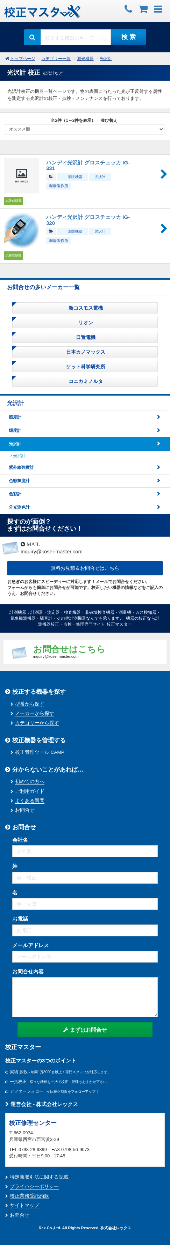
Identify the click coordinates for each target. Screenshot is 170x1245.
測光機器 (85, 58)
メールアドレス (30, 945)
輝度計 (15, 430)
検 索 (128, 37)
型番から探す (29, 704)
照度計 (15, 417)
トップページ (22, 58)
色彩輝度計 (19, 480)
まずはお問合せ (84, 1030)
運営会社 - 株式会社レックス (41, 1104)
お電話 (20, 919)
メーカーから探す (34, 713)
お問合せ (25, 810)
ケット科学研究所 (85, 366)
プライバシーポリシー (34, 1186)
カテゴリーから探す (37, 722)
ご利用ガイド (29, 791)
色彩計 (15, 494)
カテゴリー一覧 (56, 58)
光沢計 (106, 58)
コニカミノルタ (85, 381)
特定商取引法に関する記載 (39, 1177)
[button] (158, 8)
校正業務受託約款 (29, 1196)
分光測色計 (19, 507)
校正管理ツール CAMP (39, 752)
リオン (85, 322)
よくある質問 (29, 800)
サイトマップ (24, 1205)
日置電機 (85, 337)
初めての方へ (29, 781)
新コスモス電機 (85, 308)
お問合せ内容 (28, 971)
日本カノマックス (85, 352)
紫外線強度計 (21, 467)
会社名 (20, 840)
